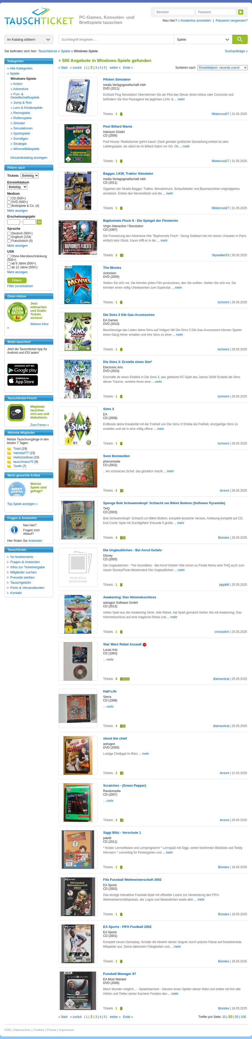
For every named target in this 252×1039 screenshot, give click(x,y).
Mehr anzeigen (17, 210)
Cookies (38, 1030)
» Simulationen (22, 128)
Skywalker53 (220, 255)
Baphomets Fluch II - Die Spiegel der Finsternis (140, 221)
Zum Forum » (39, 425)
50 (236, 1017)
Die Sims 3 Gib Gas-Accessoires (129, 315)
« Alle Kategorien (19, 68)
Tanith (17, 466)
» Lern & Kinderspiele (26, 108)
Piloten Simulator (117, 79)
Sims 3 (108, 409)
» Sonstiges (19, 138)
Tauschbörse (47, 51)
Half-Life (109, 691)
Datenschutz (22, 1030)
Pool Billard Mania (117, 126)
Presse (51, 1030)
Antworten (35, 541)
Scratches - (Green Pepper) (124, 785)
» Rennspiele (20, 113)
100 (243, 1017)
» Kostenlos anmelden (194, 20)
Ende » (128, 67)
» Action (16, 84)
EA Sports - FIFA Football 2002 (127, 927)
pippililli (224, 585)
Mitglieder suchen (23, 572)
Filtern (17, 280)
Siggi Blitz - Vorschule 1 (122, 832)
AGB (7, 1030)
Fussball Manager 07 (119, 974)
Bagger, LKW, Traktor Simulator (128, 173)
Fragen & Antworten (25, 562)
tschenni (223, 302)
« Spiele (13, 73)
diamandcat (221, 679)
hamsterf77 (21, 453)
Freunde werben (22, 577)
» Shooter (18, 123)
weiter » (115, 67)
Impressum (66, 1030)
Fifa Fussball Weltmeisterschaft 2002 (132, 880)
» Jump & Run (21, 102)
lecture (224, 490)
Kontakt (16, 593)
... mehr (179, 99)
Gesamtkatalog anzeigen (28, 157)
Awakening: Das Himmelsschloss (129, 597)
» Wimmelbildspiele (25, 149)
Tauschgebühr (20, 582)
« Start (62, 67)
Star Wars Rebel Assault (124, 644)
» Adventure (19, 89)
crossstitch (221, 632)
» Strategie (19, 144)
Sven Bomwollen (116, 456)
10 (224, 1017)
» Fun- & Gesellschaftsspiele (25, 95)
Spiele (65, 51)
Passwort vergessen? (232, 20)
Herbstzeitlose (23, 457)
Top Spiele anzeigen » (22, 504)
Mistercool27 (220, 114)
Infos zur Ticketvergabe (27, 567)
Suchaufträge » (236, 51)
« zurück (76, 67)
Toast (17, 448)
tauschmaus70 (23, 462)
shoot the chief (115, 738)
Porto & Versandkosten (27, 588)
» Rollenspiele (21, 118)
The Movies (112, 268)
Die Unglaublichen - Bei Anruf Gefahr (132, 550)
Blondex (223, 537)
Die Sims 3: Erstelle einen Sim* (127, 362)
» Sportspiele (20, 133)
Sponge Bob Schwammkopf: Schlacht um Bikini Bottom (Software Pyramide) (164, 503)
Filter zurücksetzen (20, 286)
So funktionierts (21, 557)
